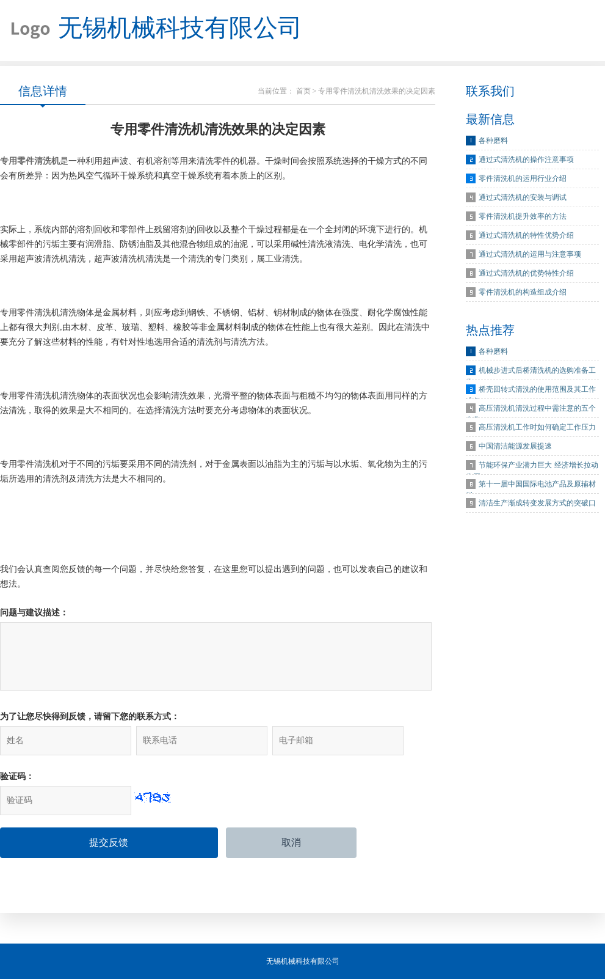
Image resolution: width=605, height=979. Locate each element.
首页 (303, 91)
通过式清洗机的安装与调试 (523, 197)
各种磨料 (493, 140)
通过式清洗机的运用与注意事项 (530, 254)
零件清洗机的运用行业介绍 (523, 178)
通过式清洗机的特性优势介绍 (526, 235)
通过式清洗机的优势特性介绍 (526, 273)
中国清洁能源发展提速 (515, 446)
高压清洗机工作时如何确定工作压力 (537, 427)
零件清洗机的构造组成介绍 (523, 292)
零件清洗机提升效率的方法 (523, 216)
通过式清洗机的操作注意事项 (526, 159)
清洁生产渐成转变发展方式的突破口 (537, 503)
